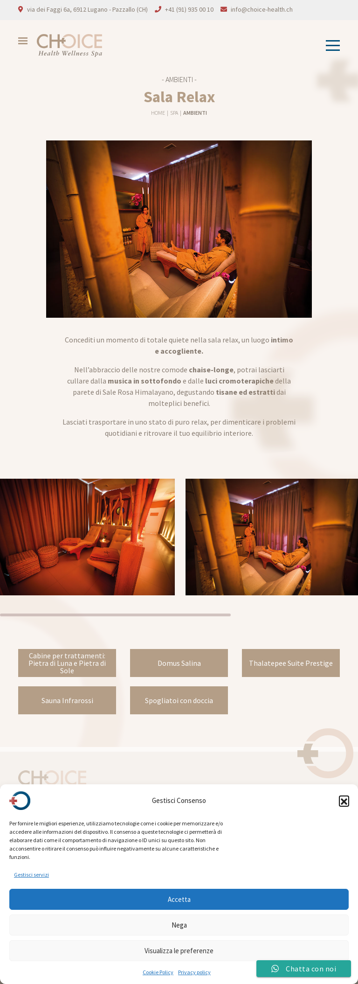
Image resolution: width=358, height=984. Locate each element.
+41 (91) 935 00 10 (189, 9)
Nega (179, 925)
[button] (344, 800)
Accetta (179, 899)
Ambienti (195, 112)
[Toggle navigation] (330, 45)
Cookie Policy (158, 972)
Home (158, 112)
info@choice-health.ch (262, 9)
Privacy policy (194, 972)
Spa (174, 112)
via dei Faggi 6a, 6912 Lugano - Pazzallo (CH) (87, 9)
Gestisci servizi (31, 874)
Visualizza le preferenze (179, 950)
